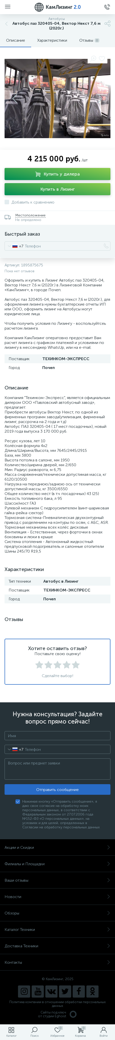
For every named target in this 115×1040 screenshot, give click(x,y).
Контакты (57, 962)
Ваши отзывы (57, 880)
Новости (57, 896)
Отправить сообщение (57, 789)
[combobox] (14, 246)
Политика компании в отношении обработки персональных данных (57, 1004)
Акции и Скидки (57, 847)
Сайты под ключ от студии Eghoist (57, 1014)
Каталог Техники (57, 929)
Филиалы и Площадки (57, 863)
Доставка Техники (57, 946)
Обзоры (57, 913)
